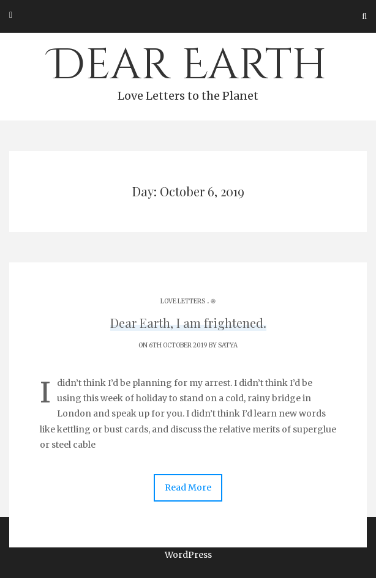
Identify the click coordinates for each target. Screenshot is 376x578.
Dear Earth (188, 71)
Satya (228, 345)
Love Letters (182, 301)
